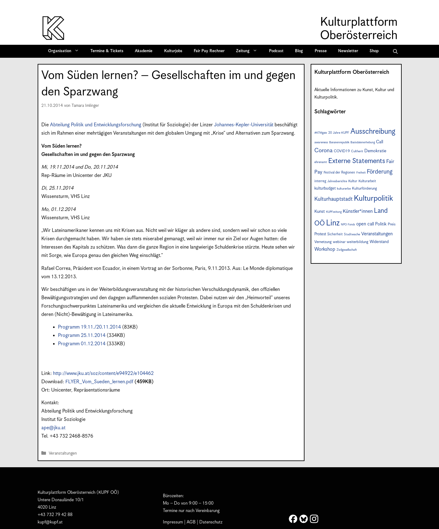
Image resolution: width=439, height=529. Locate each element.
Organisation (65, 51)
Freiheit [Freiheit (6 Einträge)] (361, 172)
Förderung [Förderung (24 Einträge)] (379, 172)
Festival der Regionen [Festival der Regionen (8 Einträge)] (339, 172)
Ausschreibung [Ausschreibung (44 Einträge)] (372, 132)
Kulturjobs (173, 51)
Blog (299, 51)
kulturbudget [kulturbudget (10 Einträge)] (325, 188)
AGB (191, 522)
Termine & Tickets (106, 51)
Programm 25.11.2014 (82, 335)
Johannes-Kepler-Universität (243, 125)
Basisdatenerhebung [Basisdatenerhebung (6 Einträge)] (362, 142)
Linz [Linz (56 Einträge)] (333, 223)
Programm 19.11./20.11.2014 (89, 327)
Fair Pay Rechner (209, 51)
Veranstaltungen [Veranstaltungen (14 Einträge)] (377, 234)
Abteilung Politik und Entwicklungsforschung (95, 125)
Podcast (276, 51)
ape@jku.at (53, 428)
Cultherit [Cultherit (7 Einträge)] (357, 151)
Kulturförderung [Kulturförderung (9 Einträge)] (364, 189)
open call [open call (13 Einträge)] (365, 224)
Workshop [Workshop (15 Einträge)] (324, 249)
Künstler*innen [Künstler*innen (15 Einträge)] (358, 211)
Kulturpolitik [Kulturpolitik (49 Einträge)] (373, 198)
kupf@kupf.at (50, 522)
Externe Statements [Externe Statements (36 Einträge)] (356, 161)
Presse (321, 51)
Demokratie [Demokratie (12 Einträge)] (375, 151)
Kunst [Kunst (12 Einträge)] (319, 211)
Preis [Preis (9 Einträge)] (392, 224)
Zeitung (248, 51)
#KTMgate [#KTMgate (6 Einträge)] (320, 133)
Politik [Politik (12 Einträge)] (381, 224)
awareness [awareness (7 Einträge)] (321, 142)
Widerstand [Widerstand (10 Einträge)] (379, 242)
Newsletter (348, 51)
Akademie (143, 51)
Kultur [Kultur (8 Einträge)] (352, 181)
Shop (374, 51)
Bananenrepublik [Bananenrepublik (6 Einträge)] (339, 142)
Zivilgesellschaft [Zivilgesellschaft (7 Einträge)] (347, 250)
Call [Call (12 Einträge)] (379, 142)
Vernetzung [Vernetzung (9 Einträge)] (323, 242)
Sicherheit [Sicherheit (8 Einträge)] (335, 234)
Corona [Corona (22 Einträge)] (323, 150)
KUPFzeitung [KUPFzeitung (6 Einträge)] (334, 212)
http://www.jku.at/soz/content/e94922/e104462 (103, 373)
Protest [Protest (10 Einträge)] (320, 234)
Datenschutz (210, 522)
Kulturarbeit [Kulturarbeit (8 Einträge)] (367, 181)
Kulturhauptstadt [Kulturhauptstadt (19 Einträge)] (333, 199)
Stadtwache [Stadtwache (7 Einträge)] (352, 234)
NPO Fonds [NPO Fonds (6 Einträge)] (348, 224)
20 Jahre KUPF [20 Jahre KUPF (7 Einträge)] (338, 133)
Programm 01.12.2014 (82, 344)
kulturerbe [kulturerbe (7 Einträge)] (344, 189)
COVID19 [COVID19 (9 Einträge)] (342, 151)
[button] (395, 51)
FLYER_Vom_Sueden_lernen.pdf (99, 382)
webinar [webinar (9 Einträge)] (339, 242)
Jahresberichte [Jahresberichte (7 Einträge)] (337, 181)
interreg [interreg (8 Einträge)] (320, 181)
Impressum (173, 522)
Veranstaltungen (63, 453)
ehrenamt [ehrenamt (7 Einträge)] (320, 162)
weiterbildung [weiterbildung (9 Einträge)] (357, 242)
